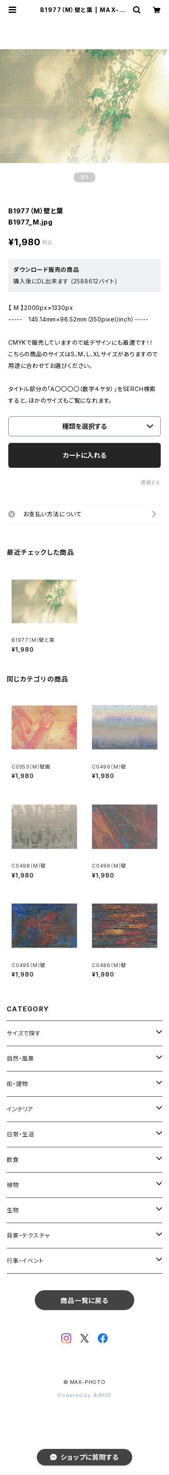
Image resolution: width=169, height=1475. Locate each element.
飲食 (13, 1159)
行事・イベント (25, 1260)
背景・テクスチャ (28, 1235)
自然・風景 (20, 1058)
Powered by (84, 1395)
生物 (13, 1210)
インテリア (20, 1108)
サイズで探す (24, 1033)
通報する (150, 482)
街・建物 (17, 1083)
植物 (13, 1184)
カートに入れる (84, 455)
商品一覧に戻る (84, 1300)
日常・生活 (20, 1134)
